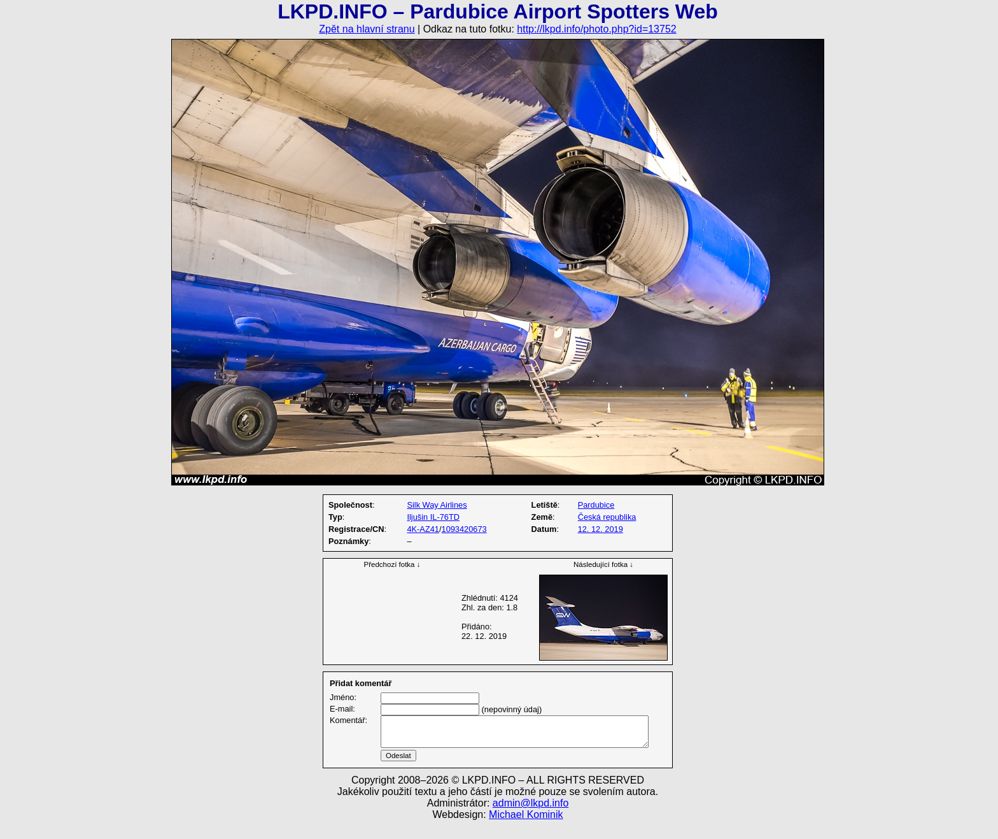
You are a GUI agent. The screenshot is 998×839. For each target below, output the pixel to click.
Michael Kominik (526, 829)
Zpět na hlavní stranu (366, 29)
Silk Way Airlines (437, 505)
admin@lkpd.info (530, 818)
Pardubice (596, 505)
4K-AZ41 (423, 529)
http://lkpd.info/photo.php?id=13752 (596, 29)
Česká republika (607, 517)
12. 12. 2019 (600, 529)
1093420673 (464, 529)
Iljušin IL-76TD (433, 517)
